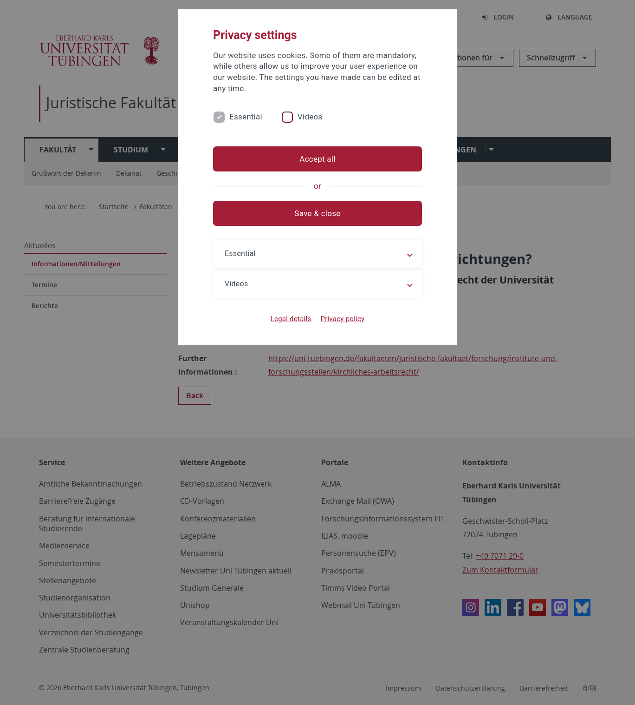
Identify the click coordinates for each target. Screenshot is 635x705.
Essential (245, 116)
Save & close (318, 213)
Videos (310, 116)
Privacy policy (342, 319)
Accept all (317, 159)
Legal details (291, 319)
